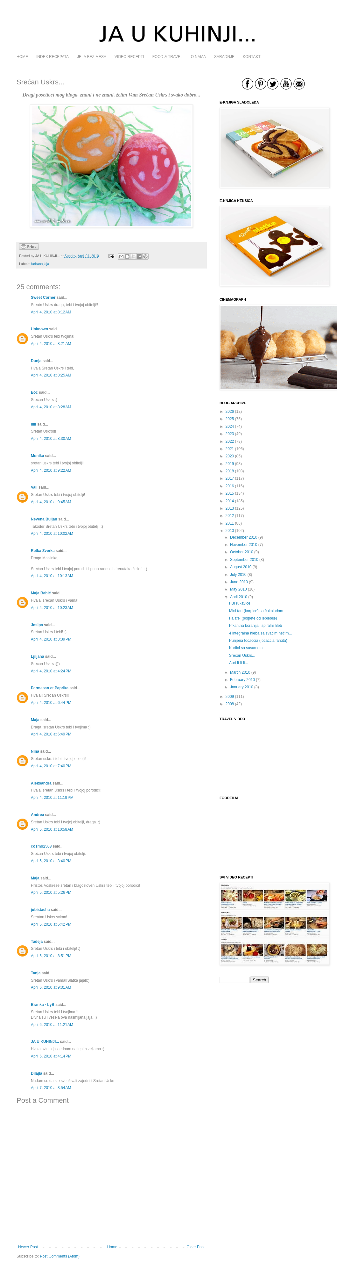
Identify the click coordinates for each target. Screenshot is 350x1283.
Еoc (34, 392)
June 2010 (239, 582)
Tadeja (37, 941)
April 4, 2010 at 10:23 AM (52, 608)
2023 (230, 434)
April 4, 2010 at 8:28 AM (51, 407)
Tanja (35, 973)
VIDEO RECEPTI (129, 56)
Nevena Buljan (44, 519)
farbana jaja (40, 264)
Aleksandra (41, 783)
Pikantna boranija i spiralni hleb (255, 625)
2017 (230, 478)
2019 (230, 464)
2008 (230, 704)
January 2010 (241, 687)
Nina (35, 751)
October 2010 (241, 552)
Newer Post (28, 1247)
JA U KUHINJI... (45, 1041)
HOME (22, 56)
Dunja (36, 361)
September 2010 (244, 559)
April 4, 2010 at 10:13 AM (52, 576)
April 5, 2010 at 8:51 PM (51, 956)
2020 (230, 456)
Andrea (37, 815)
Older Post (195, 1247)
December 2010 (243, 537)
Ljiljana (37, 656)
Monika (37, 456)
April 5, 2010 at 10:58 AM (52, 829)
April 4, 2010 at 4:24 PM (51, 671)
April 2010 (238, 597)
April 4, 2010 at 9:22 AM (51, 470)
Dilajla (36, 1073)
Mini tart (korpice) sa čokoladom (256, 611)
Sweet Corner (43, 297)
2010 (230, 530)
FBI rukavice (239, 603)
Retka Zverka (43, 550)
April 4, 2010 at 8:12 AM (51, 312)
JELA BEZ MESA (91, 56)
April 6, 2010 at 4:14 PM (51, 1056)
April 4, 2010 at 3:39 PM (51, 639)
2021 (230, 449)
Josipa (37, 625)
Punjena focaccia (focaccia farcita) (258, 640)
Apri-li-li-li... (238, 663)
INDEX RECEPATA (52, 56)
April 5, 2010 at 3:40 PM (51, 861)
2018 (230, 471)
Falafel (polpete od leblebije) (253, 618)
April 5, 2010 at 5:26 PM (51, 892)
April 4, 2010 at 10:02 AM (52, 533)
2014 (230, 501)
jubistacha (40, 909)
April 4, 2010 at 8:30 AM (51, 438)
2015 (230, 493)
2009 (230, 696)
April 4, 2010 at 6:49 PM (51, 734)
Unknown (39, 329)
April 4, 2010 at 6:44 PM (51, 702)
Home (112, 1247)
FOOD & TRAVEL (167, 56)
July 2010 (238, 574)
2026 (230, 411)
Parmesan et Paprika (49, 688)
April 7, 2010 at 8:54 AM (51, 1088)
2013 (230, 508)
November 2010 (243, 544)
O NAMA (198, 56)
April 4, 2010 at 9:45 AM (51, 502)
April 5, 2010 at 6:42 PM (51, 924)
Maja (35, 720)
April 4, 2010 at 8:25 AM (51, 375)
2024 (230, 426)
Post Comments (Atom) (60, 1256)
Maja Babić (41, 593)
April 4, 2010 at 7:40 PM (51, 766)
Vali (34, 487)
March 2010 (240, 672)
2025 (230, 419)
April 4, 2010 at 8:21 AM (51, 343)
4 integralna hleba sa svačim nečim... (260, 633)
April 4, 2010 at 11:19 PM (52, 797)
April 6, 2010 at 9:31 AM (51, 987)
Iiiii (33, 424)
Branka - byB (42, 1004)
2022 (230, 441)
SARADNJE (224, 56)
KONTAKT (252, 56)
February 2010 (242, 679)
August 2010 (240, 567)
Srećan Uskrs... (242, 655)
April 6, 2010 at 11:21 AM (52, 1024)
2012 (230, 515)
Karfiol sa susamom (245, 648)
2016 (230, 486)
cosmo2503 (41, 846)
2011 (230, 523)
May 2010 (238, 589)
